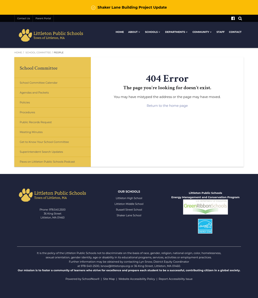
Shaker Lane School (129, 215)
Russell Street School (129, 209)
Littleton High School (129, 198)
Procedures (27, 112)
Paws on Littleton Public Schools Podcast (47, 161)
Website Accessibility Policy (136, 279)
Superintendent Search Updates (41, 151)
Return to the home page (167, 106)
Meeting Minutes (31, 132)
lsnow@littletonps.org (115, 266)
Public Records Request (36, 122)
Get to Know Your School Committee (44, 142)
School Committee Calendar (44, 84)
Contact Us (23, 18)
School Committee (38, 52)
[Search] (240, 18)
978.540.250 (56, 209)
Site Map (109, 279)
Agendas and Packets (34, 92)
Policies (25, 102)
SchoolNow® (90, 279)
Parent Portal (43, 18)
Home (18, 52)
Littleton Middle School (129, 204)
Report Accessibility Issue (176, 279)
